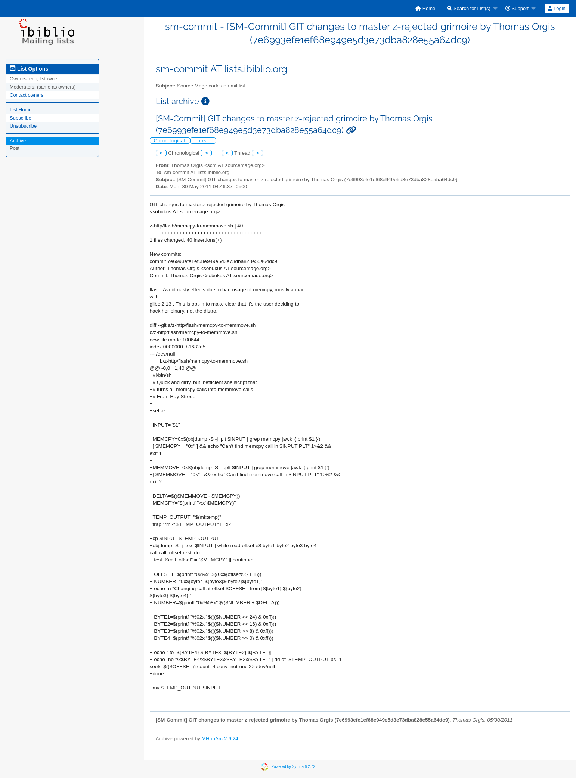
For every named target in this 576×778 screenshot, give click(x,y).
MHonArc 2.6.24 (220, 738)
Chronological (170, 140)
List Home (21, 109)
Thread (203, 140)
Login (556, 8)
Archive (18, 140)
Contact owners (26, 95)
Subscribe (20, 118)
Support (517, 8)
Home (425, 8)
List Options (29, 69)
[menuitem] (425, 8)
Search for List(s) (468, 8)
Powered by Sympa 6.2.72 (293, 767)
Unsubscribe (23, 126)
